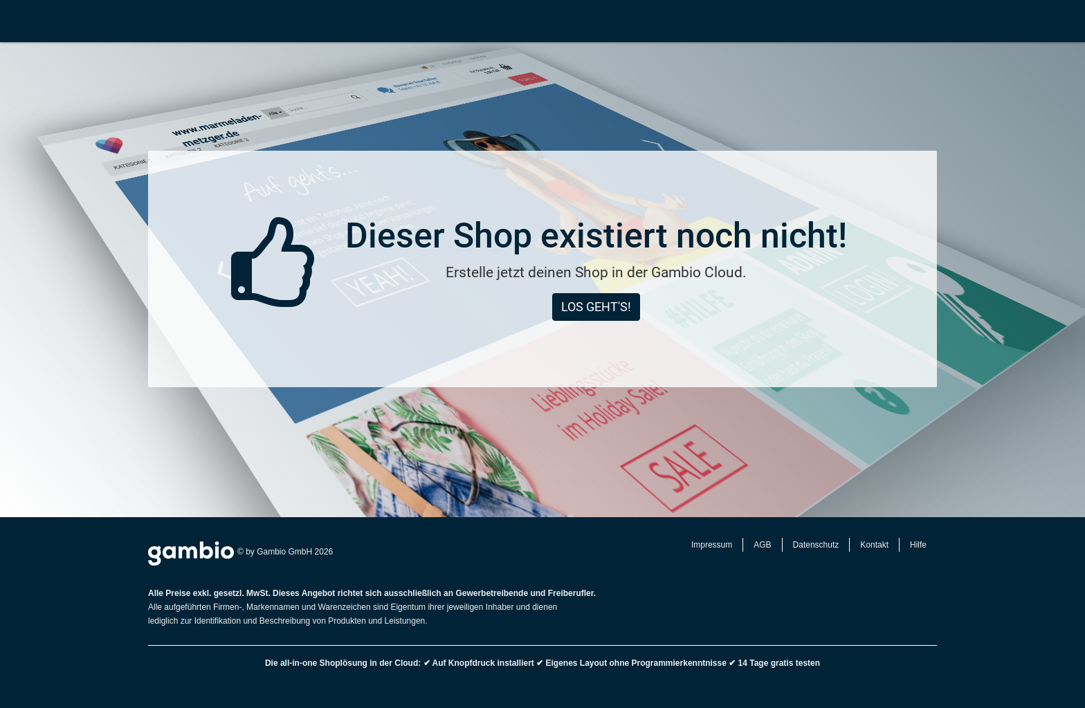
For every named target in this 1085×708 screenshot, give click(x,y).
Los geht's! (596, 306)
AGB (762, 545)
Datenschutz (816, 545)
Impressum (711, 545)
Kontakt (874, 545)
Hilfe (918, 545)
